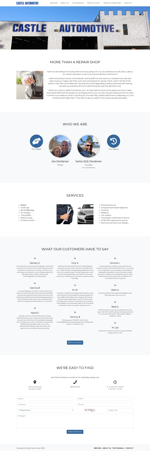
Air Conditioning (27, 210)
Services (54, 3)
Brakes (23, 205)
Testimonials (78, 3)
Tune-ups (25, 208)
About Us (65, 3)
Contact (128, 3)
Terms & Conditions (112, 3)
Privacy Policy (93, 3)
